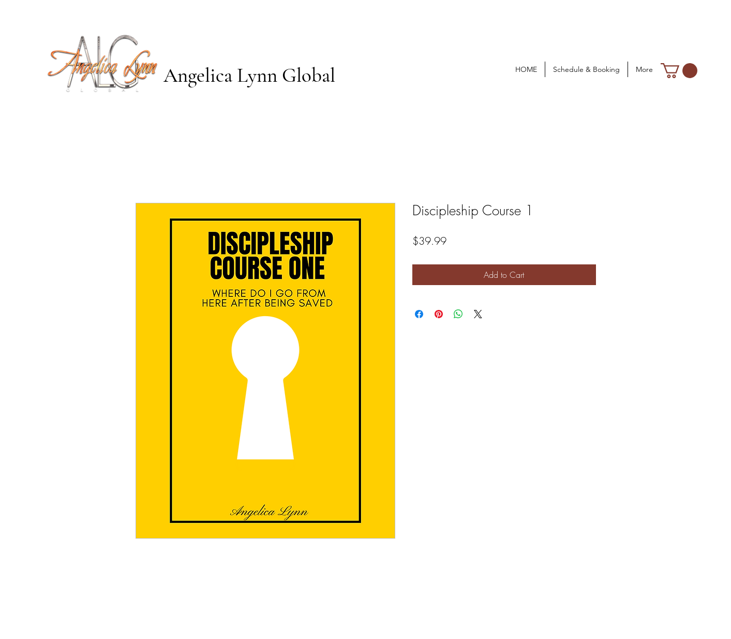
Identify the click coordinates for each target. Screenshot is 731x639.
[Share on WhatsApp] (458, 314)
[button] (679, 70)
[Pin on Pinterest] (438, 314)
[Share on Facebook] (419, 314)
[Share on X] (478, 314)
